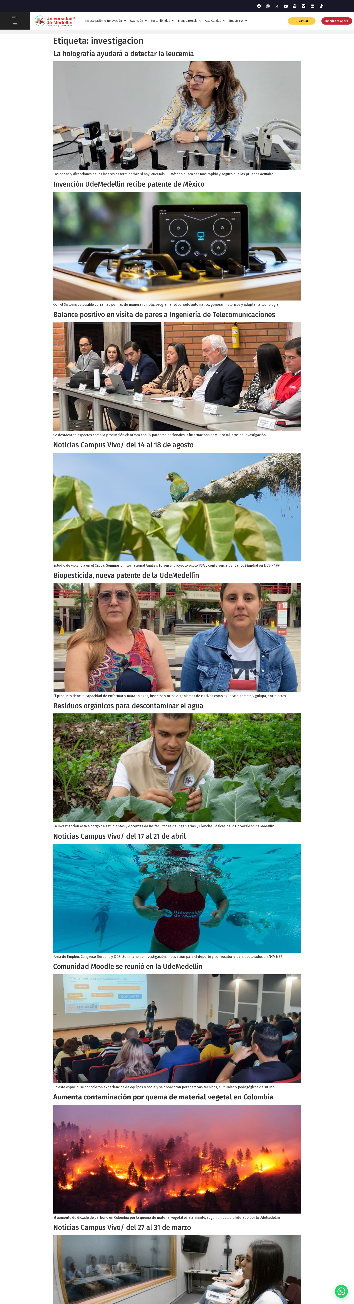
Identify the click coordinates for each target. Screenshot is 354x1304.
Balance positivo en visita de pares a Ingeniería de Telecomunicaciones (164, 315)
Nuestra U (238, 21)
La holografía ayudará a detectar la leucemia (123, 54)
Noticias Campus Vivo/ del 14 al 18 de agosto (123, 445)
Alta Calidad (215, 21)
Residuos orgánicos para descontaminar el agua (128, 706)
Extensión (138, 21)
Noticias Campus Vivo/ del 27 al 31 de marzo (122, 1227)
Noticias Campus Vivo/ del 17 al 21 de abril (119, 836)
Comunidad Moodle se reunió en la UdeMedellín (128, 966)
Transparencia (189, 21)
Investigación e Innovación (105, 21)
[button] (341, 1291)
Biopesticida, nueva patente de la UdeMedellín (126, 575)
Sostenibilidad (162, 21)
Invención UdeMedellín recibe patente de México (128, 184)
